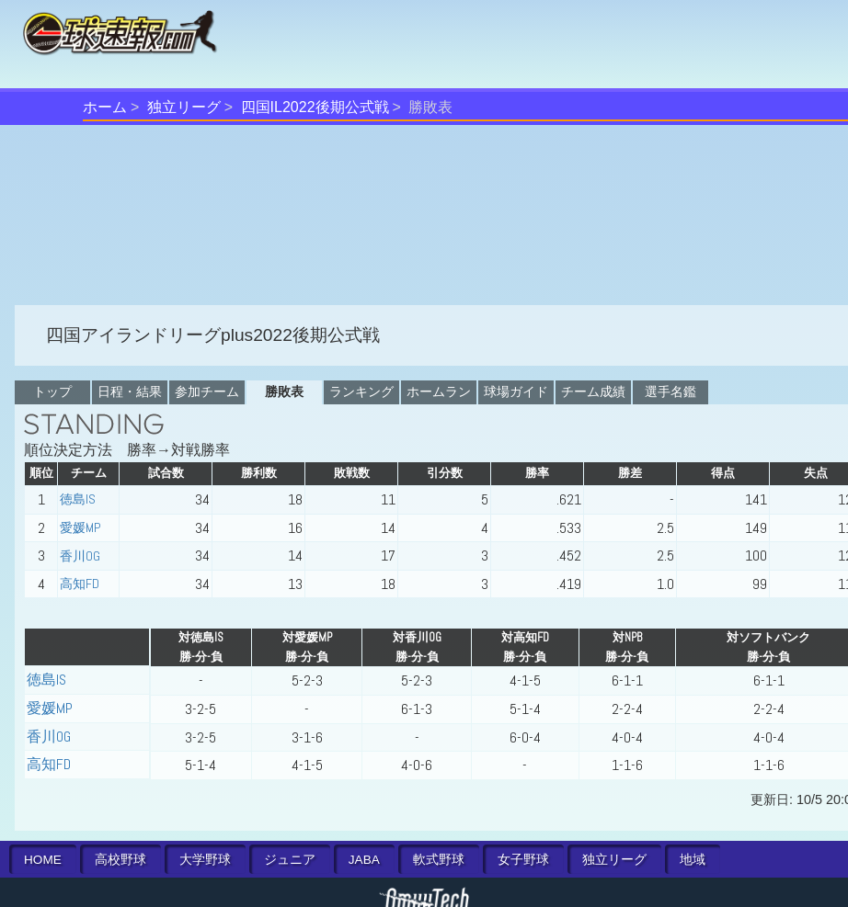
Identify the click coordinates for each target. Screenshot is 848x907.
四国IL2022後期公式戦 (315, 107)
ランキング (361, 391)
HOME (43, 860)
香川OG (80, 556)
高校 (120, 860)
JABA (364, 860)
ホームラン (439, 391)
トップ (52, 391)
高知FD (79, 583)
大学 (205, 860)
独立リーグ (184, 107)
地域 (692, 860)
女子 (523, 860)
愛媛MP (80, 527)
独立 (614, 860)
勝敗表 (284, 391)
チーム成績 (593, 391)
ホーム (105, 107)
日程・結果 (129, 391)
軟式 (438, 860)
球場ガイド (516, 391)
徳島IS (78, 499)
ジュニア (289, 860)
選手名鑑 (670, 391)
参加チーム (207, 391)
